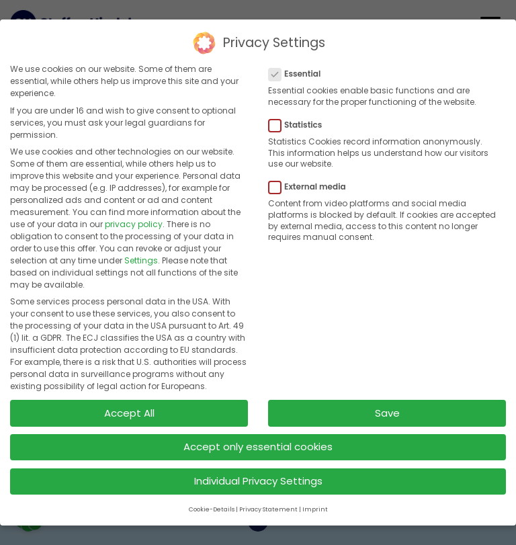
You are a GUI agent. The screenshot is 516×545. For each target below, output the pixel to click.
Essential (298, 72)
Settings (141, 258)
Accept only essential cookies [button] (258, 444)
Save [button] (387, 411)
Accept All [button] (129, 411)
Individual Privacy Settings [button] (258, 479)
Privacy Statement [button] (268, 507)
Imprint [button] (315, 507)
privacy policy (134, 222)
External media (311, 185)
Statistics (299, 123)
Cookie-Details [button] (211, 507)
